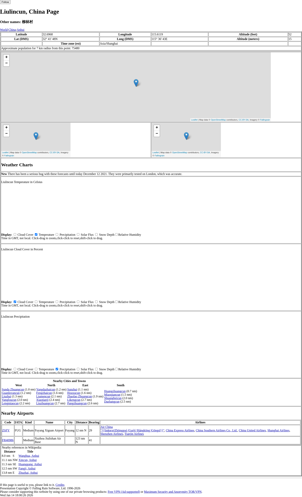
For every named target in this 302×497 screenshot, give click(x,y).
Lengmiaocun (10, 403)
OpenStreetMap (218, 120)
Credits (59, 484)
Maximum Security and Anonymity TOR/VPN (173, 491)
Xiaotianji (42, 399)
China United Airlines (252, 430)
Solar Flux (87, 234)
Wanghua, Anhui (28, 455)
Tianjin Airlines (134, 433)
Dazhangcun (112, 401)
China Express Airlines (180, 430)
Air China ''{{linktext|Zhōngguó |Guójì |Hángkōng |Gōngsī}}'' (132, 428)
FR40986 (8, 440)
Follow (5, 2)
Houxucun (73, 393)
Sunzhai (72, 389)
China (12, 29)
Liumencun (43, 396)
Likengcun (73, 399)
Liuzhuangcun (45, 403)
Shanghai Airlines (278, 430)
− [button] (6, 63)
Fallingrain (265, 120)
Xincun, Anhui (27, 460)
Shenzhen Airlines (112, 433)
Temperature (46, 234)
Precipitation (67, 234)
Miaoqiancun (112, 394)
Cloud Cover (25, 234)
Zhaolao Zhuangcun (79, 396)
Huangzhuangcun (115, 391)
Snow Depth (106, 234)
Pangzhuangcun (77, 403)
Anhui (20, 29)
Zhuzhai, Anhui (28, 472)
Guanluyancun (11, 393)
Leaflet (194, 120)
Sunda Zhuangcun (13, 389)
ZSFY (6, 430)
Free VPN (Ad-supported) (124, 491)
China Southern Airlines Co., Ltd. (216, 430)
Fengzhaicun (44, 393)
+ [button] (6, 57)
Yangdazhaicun (45, 389)
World (4, 29)
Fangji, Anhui (26, 468)
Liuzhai (6, 396)
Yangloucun (9, 399)
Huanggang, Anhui (30, 464)
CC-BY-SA (244, 120)
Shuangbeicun (113, 398)
